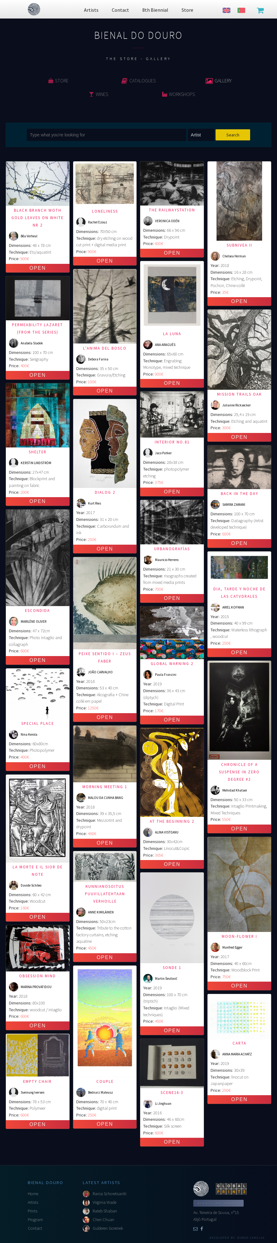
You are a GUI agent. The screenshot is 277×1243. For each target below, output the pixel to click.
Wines (98, 94)
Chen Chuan (103, 1219)
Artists (33, 1202)
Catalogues (138, 80)
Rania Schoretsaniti (109, 1193)
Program (35, 1219)
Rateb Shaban (105, 1211)
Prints (32, 1211)
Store (58, 80)
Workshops (178, 94)
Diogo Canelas (251, 1238)
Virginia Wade (104, 1202)
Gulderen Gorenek (108, 1228)
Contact (35, 1228)
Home (33, 1193)
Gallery (219, 80)
